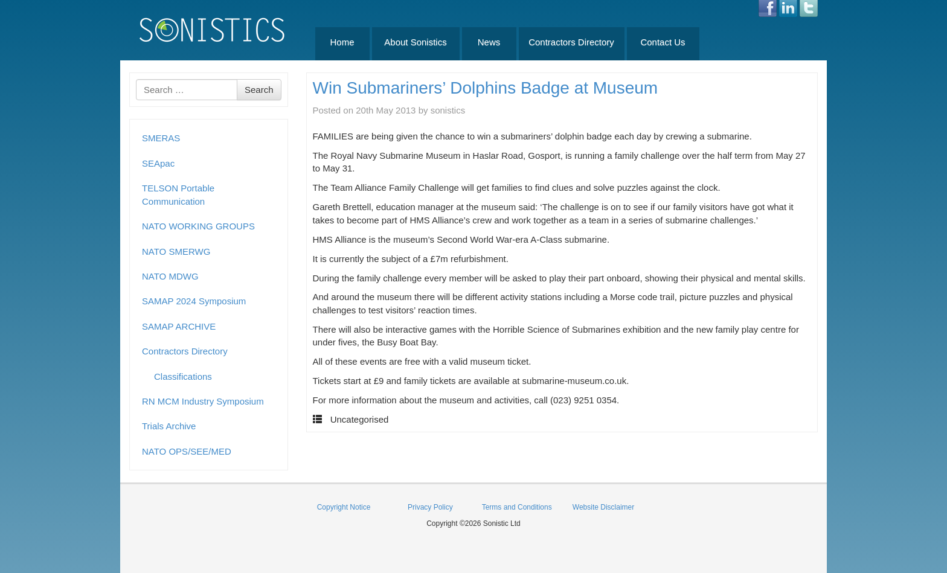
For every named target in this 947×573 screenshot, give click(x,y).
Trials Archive (169, 426)
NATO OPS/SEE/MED (186, 451)
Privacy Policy (430, 507)
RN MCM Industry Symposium (203, 401)
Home (342, 42)
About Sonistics (415, 42)
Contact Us (662, 42)
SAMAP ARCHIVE (179, 326)
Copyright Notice (344, 507)
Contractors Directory (571, 42)
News (489, 42)
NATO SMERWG (176, 251)
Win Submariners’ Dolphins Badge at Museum (485, 87)
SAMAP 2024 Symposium (194, 301)
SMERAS (161, 138)
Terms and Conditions (517, 507)
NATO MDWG (170, 276)
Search (259, 90)
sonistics (448, 110)
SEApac (158, 163)
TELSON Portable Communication (178, 194)
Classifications (183, 376)
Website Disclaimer (603, 507)
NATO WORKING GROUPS (198, 226)
